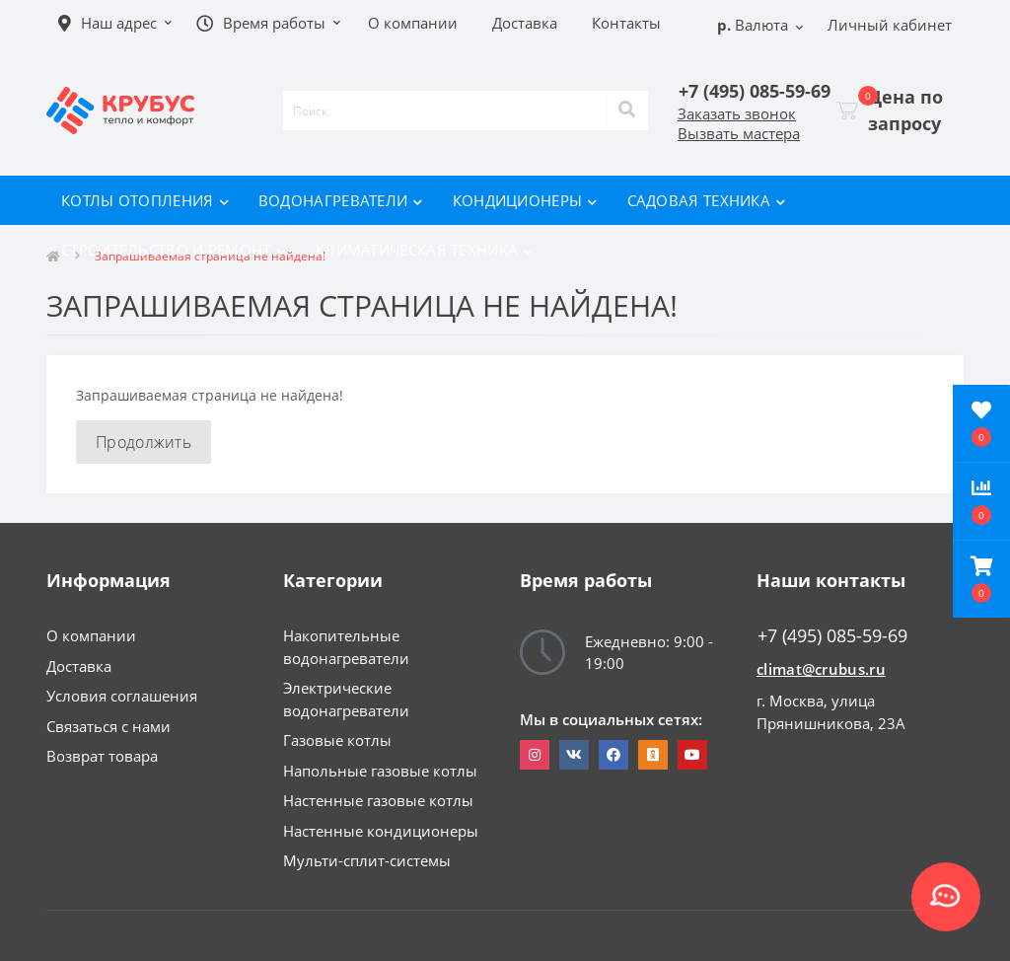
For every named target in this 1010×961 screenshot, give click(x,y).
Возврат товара (102, 756)
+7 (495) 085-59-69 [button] (832, 636)
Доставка (78, 666)
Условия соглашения (121, 695)
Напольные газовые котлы (380, 770)
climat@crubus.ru (821, 669)
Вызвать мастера (739, 133)
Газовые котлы (337, 740)
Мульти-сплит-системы (367, 860)
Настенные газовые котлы (378, 800)
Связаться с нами (108, 726)
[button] (981, 579)
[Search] (627, 110)
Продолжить (143, 442)
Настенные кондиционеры (380, 831)
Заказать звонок (737, 113)
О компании (91, 635)
